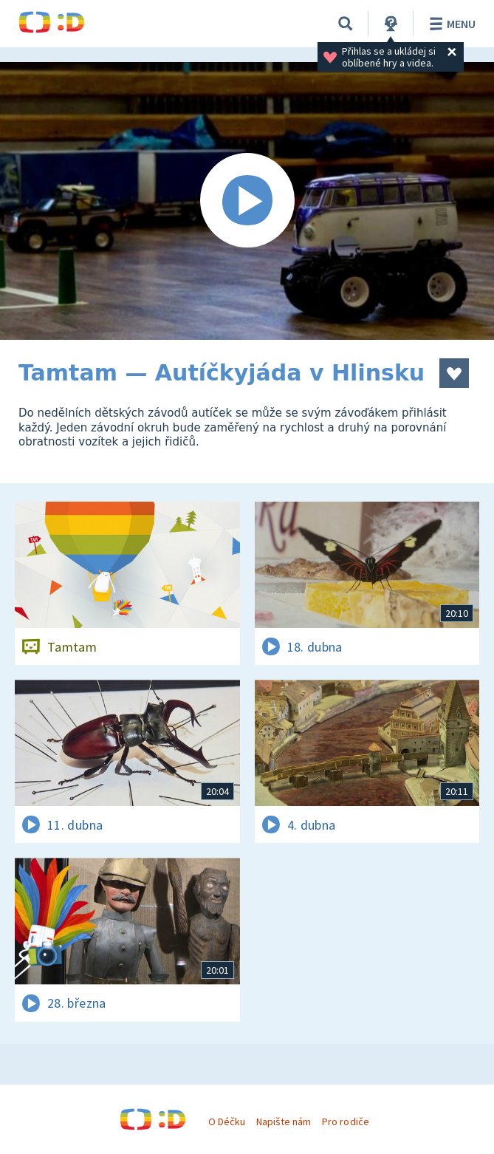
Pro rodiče (345, 1121)
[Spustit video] (247, 201)
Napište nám (283, 1121)
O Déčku (226, 1121)
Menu (450, 24)
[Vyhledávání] (345, 23)
